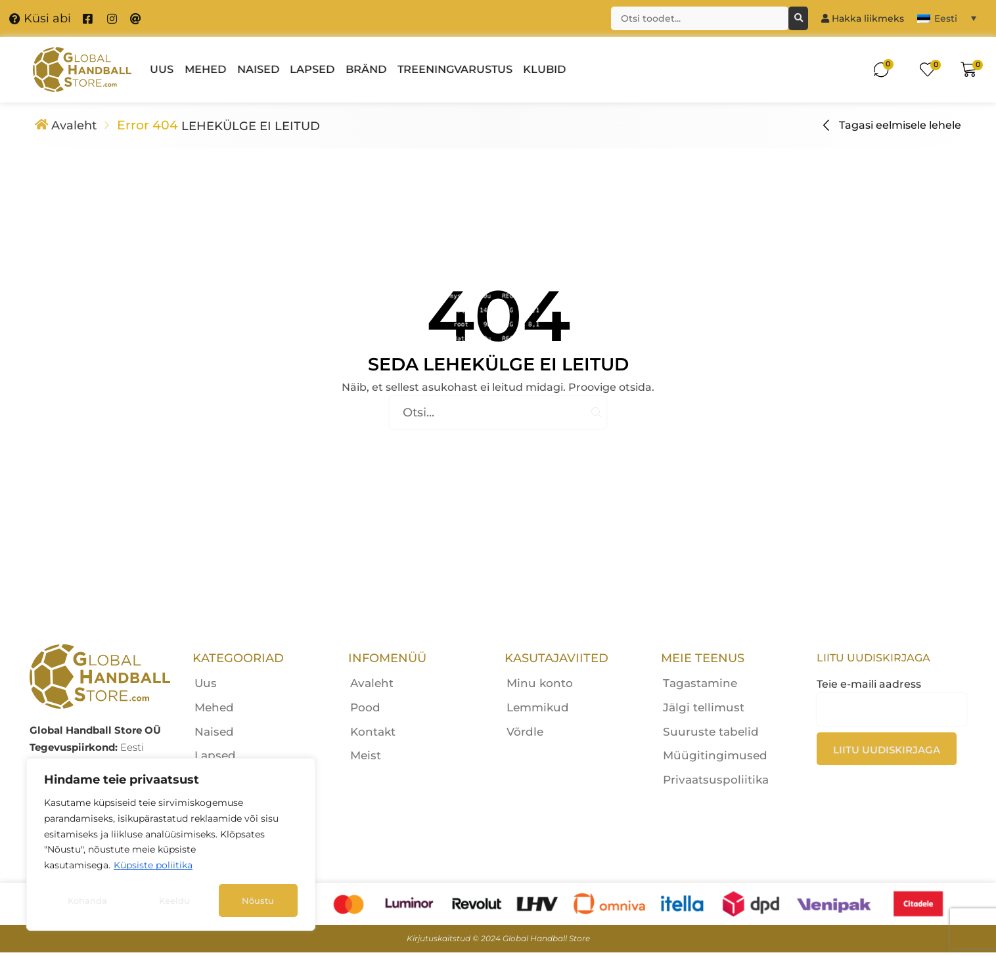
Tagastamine (700, 687)
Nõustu (258, 900)
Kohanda (87, 900)
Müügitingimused (715, 760)
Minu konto (540, 687)
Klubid (544, 69)
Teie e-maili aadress (891, 726)
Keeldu (174, 900)
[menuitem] (947, 18)
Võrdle (525, 736)
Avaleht (77, 127)
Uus (161, 69)
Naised (258, 69)
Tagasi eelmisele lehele (900, 128)
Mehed (205, 69)
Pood (365, 712)
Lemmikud (538, 712)
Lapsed (312, 69)
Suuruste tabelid (711, 736)
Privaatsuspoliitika (716, 784)
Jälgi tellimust (703, 712)
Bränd (366, 69)
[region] (170, 844)
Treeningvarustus (454, 69)
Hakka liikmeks (862, 18)
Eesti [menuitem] (945, 18)
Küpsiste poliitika (153, 865)
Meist (365, 760)
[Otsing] (798, 18)
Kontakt (373, 736)
